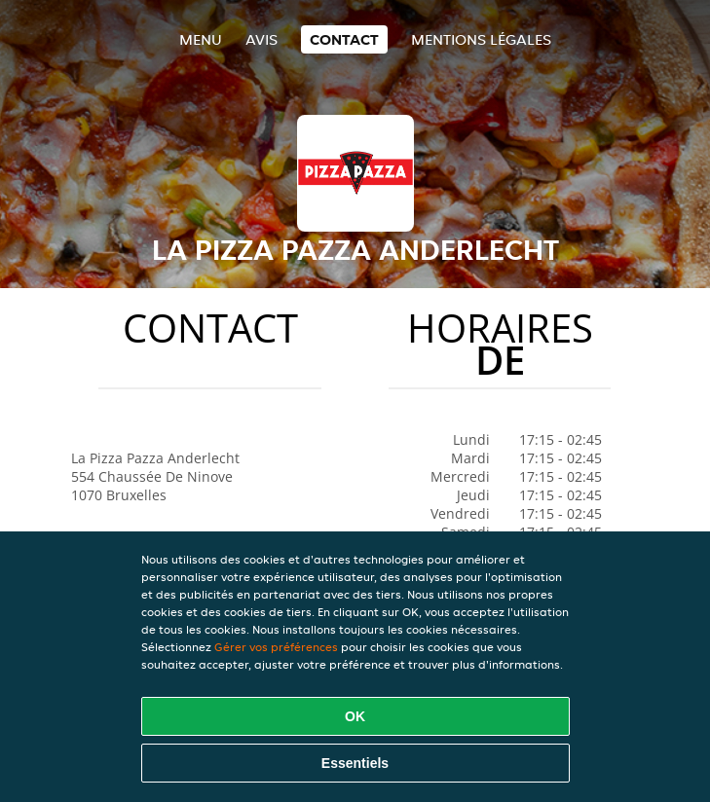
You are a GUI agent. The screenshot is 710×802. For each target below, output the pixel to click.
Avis (261, 39)
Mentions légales (481, 39)
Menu (200, 39)
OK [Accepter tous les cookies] (355, 716)
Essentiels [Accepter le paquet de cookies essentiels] (355, 763)
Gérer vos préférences (276, 646)
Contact (344, 39)
